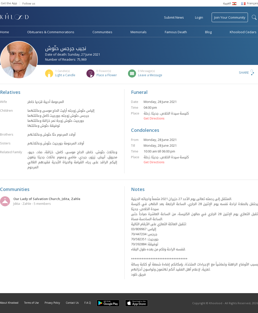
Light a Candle (65, 75)
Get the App (9, 3)
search (254, 17)
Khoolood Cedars (243, 32)
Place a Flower (106, 75)
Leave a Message (150, 75)
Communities (102, 32)
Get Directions (154, 118)
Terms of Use (31, 302)
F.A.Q (87, 302)
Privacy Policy (52, 302)
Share (244, 72)
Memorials (139, 32)
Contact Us (72, 302)
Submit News (174, 17)
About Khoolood (9, 302)
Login (199, 17)
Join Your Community (229, 17)
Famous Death (176, 32)
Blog (208, 32)
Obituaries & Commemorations (50, 32)
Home (4, 32)
